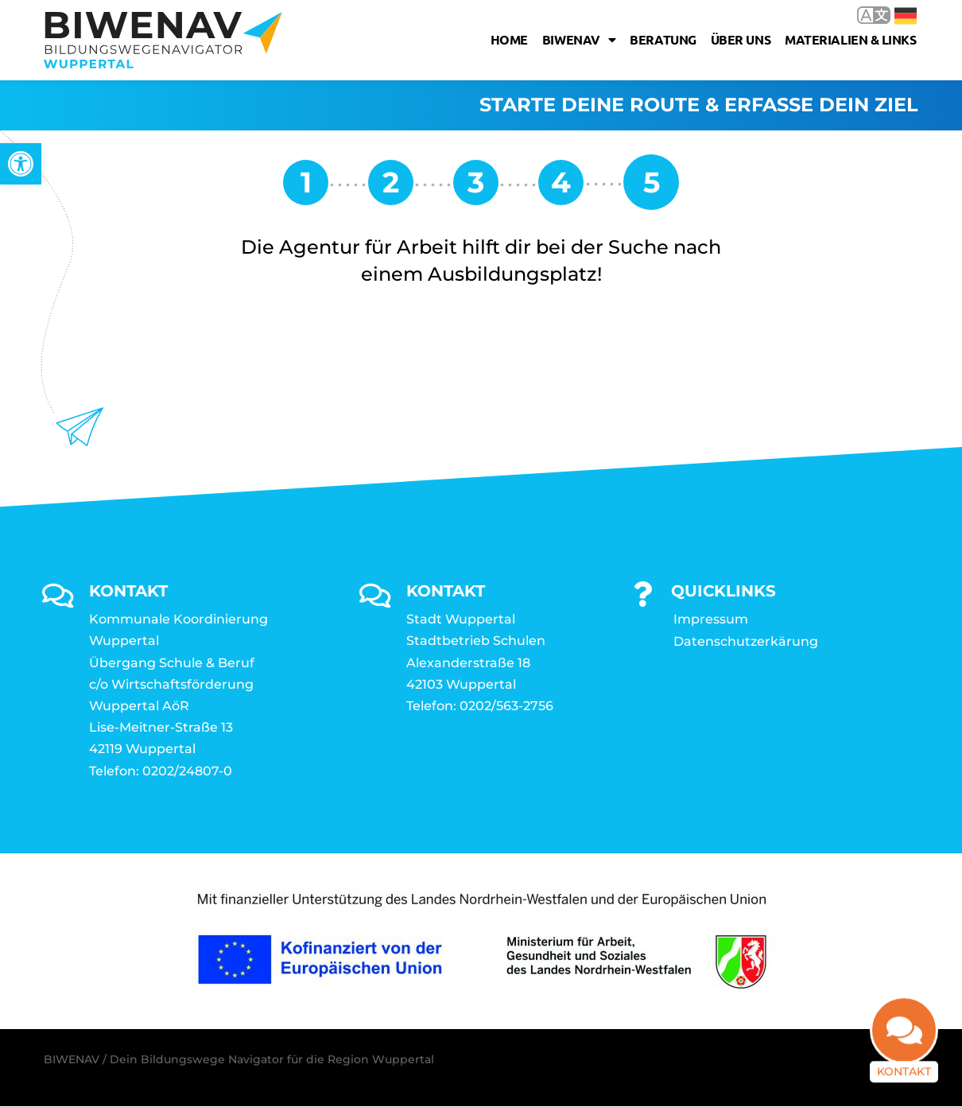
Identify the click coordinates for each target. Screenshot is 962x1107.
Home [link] (509, 39)
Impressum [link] (710, 619)
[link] (20, 163)
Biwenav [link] (578, 39)
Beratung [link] (663, 39)
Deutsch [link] (905, 15)
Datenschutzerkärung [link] (745, 642)
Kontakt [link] (904, 1070)
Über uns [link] (740, 39)
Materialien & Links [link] (850, 39)
